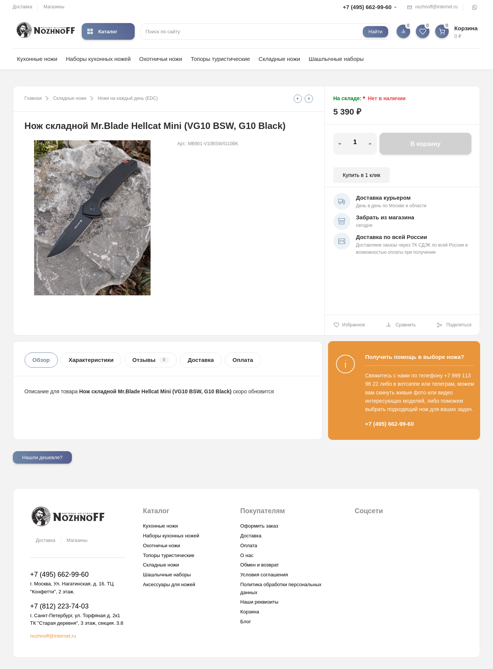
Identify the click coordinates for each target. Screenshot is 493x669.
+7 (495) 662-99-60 (367, 7)
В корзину (425, 144)
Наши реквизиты (259, 602)
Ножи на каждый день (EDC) (128, 98)
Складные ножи (279, 59)
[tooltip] (298, 99)
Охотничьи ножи (160, 59)
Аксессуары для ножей (169, 584)
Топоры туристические (220, 59)
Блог (245, 621)
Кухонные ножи (37, 59)
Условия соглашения (264, 574)
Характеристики (91, 360)
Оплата (243, 360)
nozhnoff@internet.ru (436, 6)
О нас (246, 555)
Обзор (41, 360)
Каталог (102, 31)
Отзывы (150, 360)
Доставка (23, 6)
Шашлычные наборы (336, 59)
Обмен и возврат (259, 565)
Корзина (249, 612)
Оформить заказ (259, 526)
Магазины (54, 6)
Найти (376, 31)
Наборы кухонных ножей (98, 59)
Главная (33, 98)
